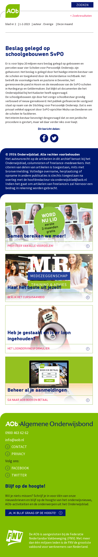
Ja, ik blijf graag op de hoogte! (32, 513)
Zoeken (82, 5)
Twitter (19, 475)
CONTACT (19, 446)
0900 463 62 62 (16, 432)
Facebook (20, 468)
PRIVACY (18, 453)
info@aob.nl (14, 439)
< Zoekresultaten (81, 16)
